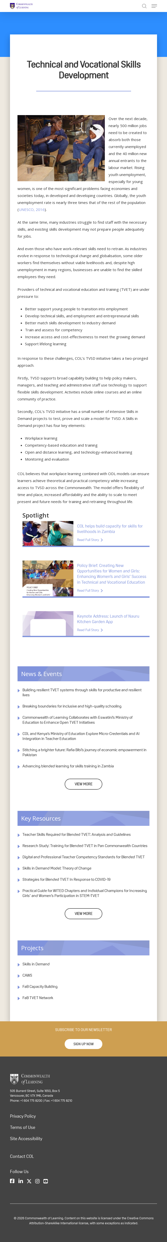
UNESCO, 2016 (32, 209)
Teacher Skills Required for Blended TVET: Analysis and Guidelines (76, 834)
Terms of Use (22, 1127)
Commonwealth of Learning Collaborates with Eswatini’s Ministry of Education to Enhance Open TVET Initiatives (77, 719)
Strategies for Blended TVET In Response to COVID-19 (66, 879)
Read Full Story (88, 540)
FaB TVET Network (37, 998)
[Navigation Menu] (154, 5)
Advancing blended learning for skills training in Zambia (68, 766)
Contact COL (22, 1156)
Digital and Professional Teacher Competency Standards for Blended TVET (83, 857)
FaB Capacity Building (40, 986)
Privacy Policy (23, 1116)
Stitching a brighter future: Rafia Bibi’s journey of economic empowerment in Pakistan (84, 752)
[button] (83, 1044)
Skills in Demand (36, 964)
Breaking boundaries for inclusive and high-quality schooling (72, 706)
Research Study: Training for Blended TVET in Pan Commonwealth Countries (85, 846)
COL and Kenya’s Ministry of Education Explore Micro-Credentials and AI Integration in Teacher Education (81, 736)
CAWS (27, 975)
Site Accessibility (26, 1138)
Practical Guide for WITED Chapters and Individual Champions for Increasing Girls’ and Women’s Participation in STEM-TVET (84, 893)
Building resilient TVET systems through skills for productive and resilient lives (82, 692)
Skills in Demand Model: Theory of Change (56, 868)
